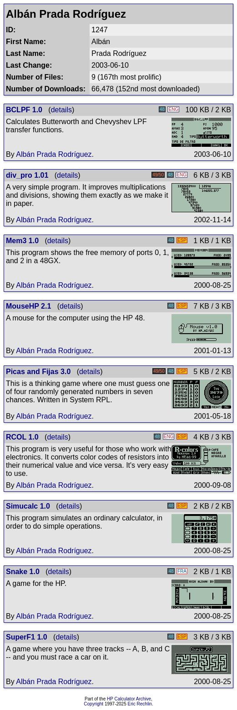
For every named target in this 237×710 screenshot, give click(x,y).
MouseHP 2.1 (28, 306)
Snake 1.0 (23, 571)
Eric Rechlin (140, 703)
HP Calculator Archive (129, 698)
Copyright (93, 703)
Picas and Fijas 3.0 (38, 371)
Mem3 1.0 (22, 241)
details (61, 110)
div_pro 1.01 (27, 175)
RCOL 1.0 (22, 437)
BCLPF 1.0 (24, 110)
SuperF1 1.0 (26, 637)
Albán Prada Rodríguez (53, 154)
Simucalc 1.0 (28, 506)
